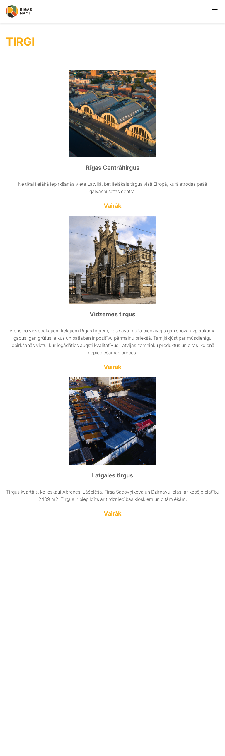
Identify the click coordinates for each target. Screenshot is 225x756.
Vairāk (112, 205)
